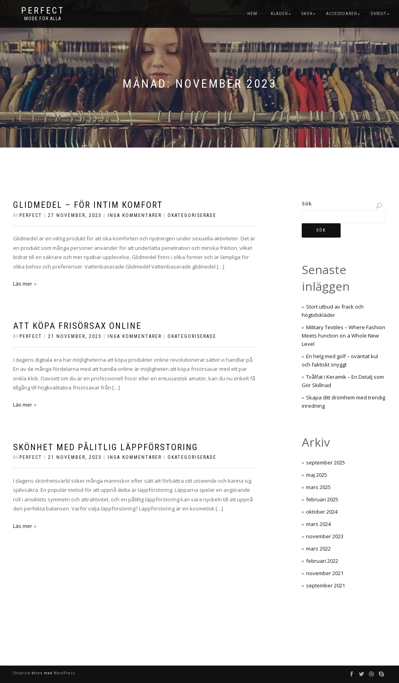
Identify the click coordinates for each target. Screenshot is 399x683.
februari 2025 (322, 499)
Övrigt (378, 13)
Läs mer (22, 283)
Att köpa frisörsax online (77, 326)
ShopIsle (22, 672)
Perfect (43, 10)
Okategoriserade (192, 215)
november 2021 (324, 573)
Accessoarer (341, 13)
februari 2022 (322, 560)
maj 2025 (316, 474)
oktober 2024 (321, 511)
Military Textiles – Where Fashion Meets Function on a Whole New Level (343, 335)
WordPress (63, 672)
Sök (307, 203)
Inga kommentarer (135, 215)
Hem (252, 13)
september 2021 (325, 585)
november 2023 (324, 536)
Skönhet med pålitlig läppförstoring (105, 447)
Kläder (279, 13)
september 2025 (325, 462)
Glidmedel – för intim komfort (88, 205)
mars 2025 (318, 487)
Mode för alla (42, 18)
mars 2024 (318, 524)
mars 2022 (318, 548)
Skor (306, 13)
